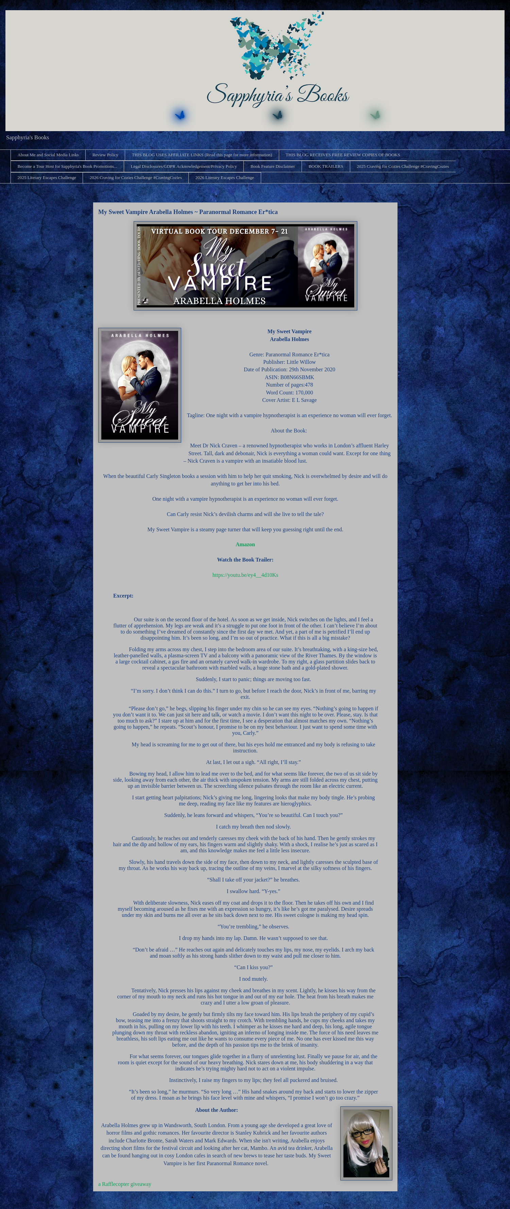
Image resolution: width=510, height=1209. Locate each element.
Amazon (245, 544)
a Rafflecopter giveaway (124, 1184)
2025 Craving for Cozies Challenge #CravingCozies (403, 166)
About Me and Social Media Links (48, 154)
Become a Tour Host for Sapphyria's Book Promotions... (67, 166)
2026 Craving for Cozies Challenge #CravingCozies (136, 177)
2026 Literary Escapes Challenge (225, 177)
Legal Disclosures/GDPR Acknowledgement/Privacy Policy (184, 166)
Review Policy (105, 154)
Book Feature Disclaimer (273, 166)
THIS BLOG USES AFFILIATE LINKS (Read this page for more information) (202, 154)
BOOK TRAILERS (325, 166)
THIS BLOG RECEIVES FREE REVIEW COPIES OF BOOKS (343, 154)
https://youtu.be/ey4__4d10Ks (245, 575)
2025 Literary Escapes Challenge (47, 177)
